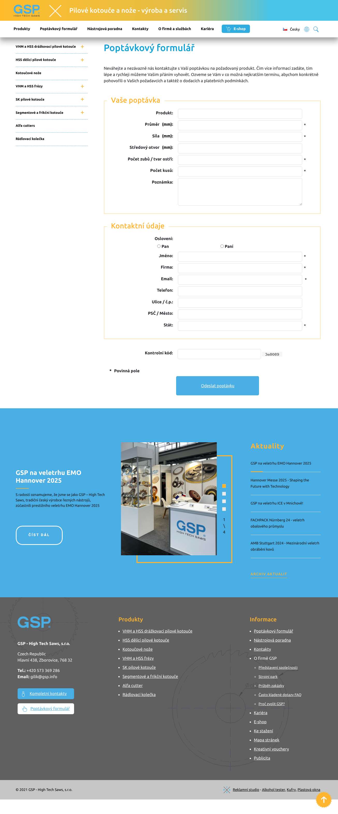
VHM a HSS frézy (29, 86)
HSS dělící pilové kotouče (36, 60)
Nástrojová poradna (104, 29)
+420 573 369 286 (43, 670)
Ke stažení (263, 731)
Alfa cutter (133, 685)
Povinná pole (124, 371)
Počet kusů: (161, 170)
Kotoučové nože (28, 73)
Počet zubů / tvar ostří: (150, 159)
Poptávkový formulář (58, 29)
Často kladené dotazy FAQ (280, 695)
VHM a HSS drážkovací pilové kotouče (46, 46)
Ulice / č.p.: (162, 302)
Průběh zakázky (271, 686)
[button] (215, 485)
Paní (226, 246)
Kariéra (207, 29)
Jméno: (166, 256)
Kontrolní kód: (159, 353)
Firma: (167, 267)
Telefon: (165, 290)
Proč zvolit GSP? (272, 704)
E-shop (236, 29)
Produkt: (164, 113)
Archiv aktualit (269, 574)
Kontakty (140, 29)
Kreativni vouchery (271, 749)
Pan (163, 246)
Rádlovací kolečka (30, 139)
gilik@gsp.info (43, 677)
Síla (162, 136)
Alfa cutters (25, 126)
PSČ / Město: (160, 313)
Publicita (262, 758)
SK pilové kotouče (30, 99)
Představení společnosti (278, 667)
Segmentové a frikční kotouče (39, 113)
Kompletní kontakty (44, 694)
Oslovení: (164, 238)
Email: (167, 279)
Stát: (168, 325)
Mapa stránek (266, 740)
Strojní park (268, 677)
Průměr (159, 124)
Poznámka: (162, 182)
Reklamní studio (246, 790)
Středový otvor (151, 147)
